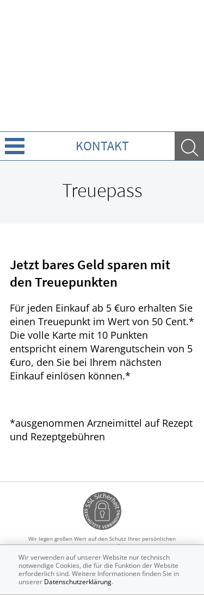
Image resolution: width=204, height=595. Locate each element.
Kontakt (102, 145)
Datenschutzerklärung (78, 581)
